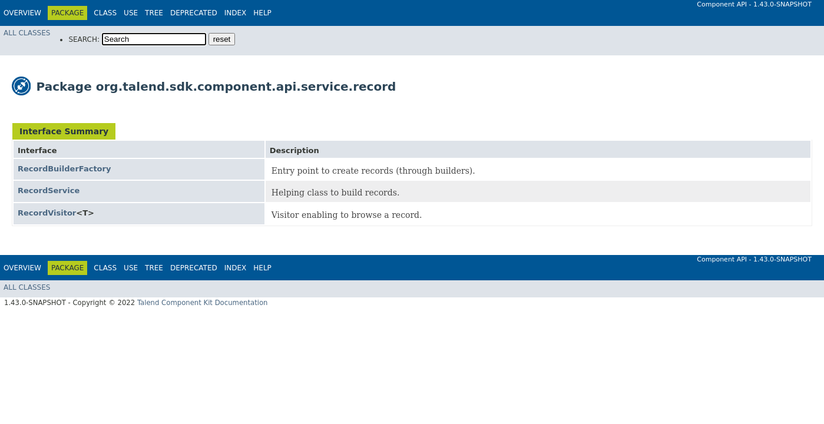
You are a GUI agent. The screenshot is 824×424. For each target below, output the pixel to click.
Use (131, 13)
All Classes (27, 33)
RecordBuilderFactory (64, 168)
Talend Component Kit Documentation (202, 303)
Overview (22, 13)
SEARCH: (84, 39)
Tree (154, 13)
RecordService (49, 190)
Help (262, 13)
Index (235, 13)
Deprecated (193, 13)
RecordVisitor (47, 212)
